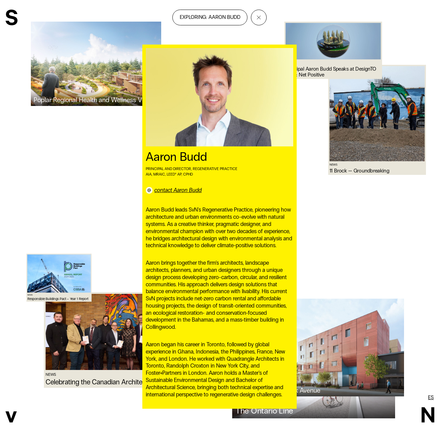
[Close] (258, 17)
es (431, 397)
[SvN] (11, 18)
